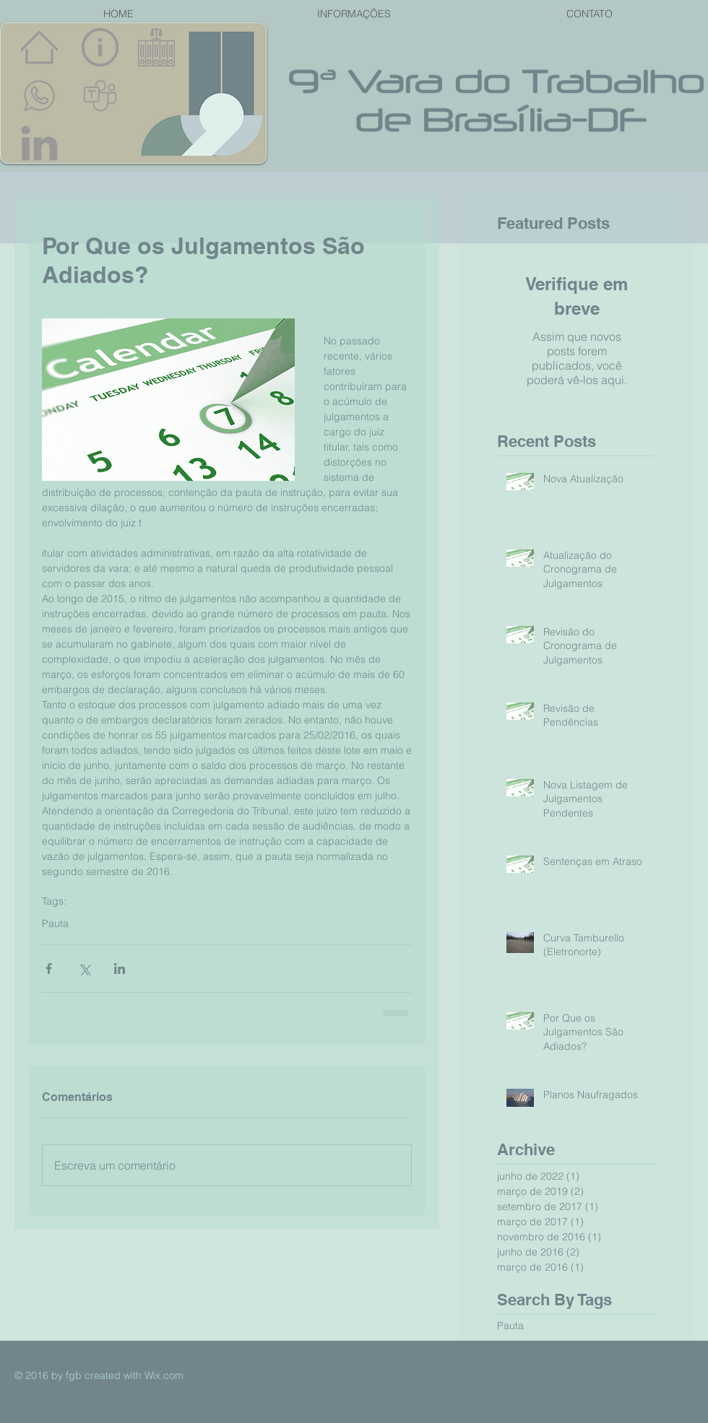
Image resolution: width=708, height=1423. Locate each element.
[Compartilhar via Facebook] (49, 968)
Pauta (55, 924)
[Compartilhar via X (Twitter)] (84, 968)
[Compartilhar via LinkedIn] (119, 968)
